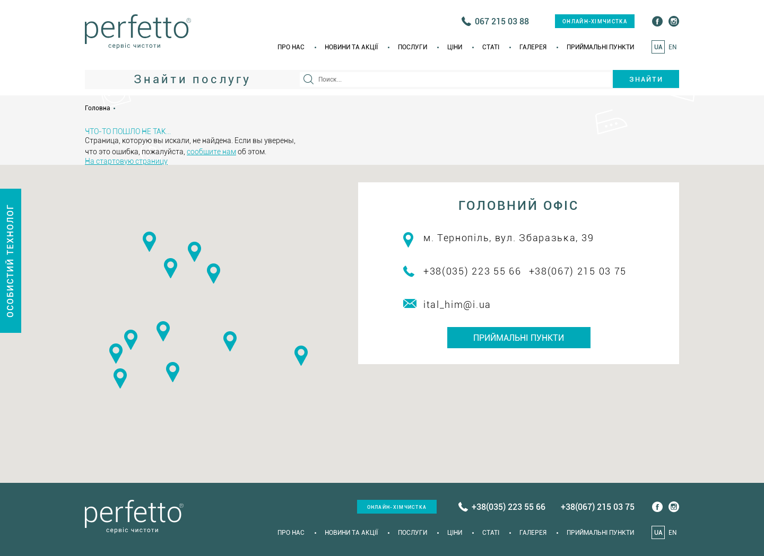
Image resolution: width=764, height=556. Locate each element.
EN (672, 47)
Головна (97, 108)
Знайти (646, 79)
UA (658, 47)
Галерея (532, 47)
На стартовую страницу (126, 161)
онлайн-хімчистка (594, 21)
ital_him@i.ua (457, 304)
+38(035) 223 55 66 (472, 271)
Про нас (291, 47)
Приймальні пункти (600, 47)
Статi (490, 47)
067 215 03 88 (502, 21)
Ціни (454, 47)
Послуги (412, 47)
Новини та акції (351, 47)
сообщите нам (211, 151)
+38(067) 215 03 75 (578, 271)
